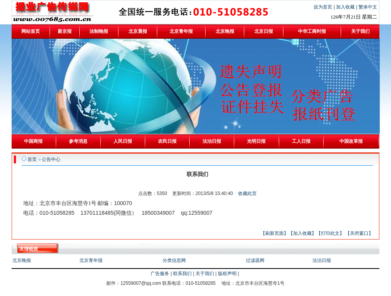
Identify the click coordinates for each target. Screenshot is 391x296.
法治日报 (321, 260)
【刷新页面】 (274, 233)
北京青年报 (91, 260)
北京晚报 (21, 260)
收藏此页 (247, 193)
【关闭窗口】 (359, 233)
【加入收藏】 (302, 233)
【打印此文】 (330, 233)
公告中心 (51, 159)
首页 (32, 159)
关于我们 (205, 273)
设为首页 (323, 7)
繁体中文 (367, 7)
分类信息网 (174, 260)
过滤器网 (255, 260)
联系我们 (182, 273)
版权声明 (227, 273)
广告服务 (160, 273)
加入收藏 (346, 7)
